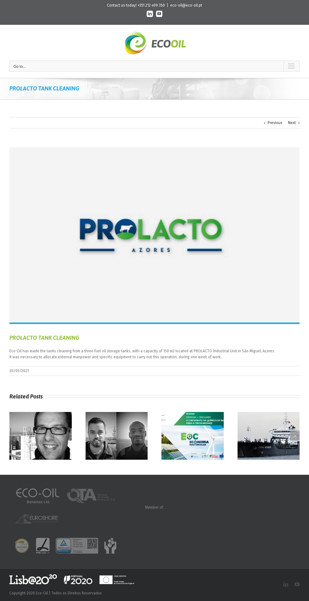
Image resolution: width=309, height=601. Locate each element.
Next (292, 123)
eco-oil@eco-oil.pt (186, 5)
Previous (275, 123)
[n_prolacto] (154, 234)
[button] (14, 436)
